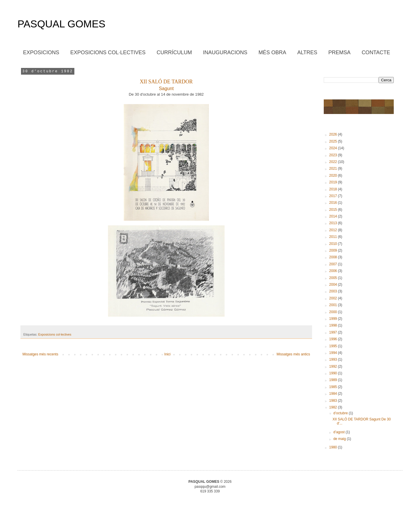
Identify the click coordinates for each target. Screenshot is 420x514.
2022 (333, 162)
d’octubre (341, 413)
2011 (333, 237)
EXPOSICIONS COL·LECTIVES (108, 52)
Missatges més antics (293, 354)
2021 (333, 168)
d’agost (339, 432)
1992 (333, 366)
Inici (167, 354)
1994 (333, 353)
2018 (333, 189)
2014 (333, 216)
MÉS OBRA (272, 52)
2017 (333, 196)
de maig (340, 439)
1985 (333, 387)
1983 (333, 401)
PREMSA (339, 52)
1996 (333, 339)
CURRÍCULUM (174, 52)
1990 (333, 373)
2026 (333, 134)
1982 (333, 407)
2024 (333, 148)
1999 (333, 319)
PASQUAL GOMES (61, 23)
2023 (333, 155)
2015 (333, 210)
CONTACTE (376, 52)
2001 (333, 305)
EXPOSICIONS (41, 52)
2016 (333, 203)
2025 (333, 141)
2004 (333, 285)
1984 (333, 394)
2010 (333, 244)
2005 (333, 278)
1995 (333, 346)
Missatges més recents (40, 354)
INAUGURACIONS (225, 52)
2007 (333, 264)
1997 (333, 332)
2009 (333, 250)
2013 (333, 223)
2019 (333, 182)
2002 (333, 298)
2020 (333, 175)
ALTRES (307, 52)
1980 (333, 447)
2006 (333, 271)
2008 (333, 257)
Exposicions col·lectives (54, 334)
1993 (333, 359)
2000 (333, 312)
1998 (333, 325)
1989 (333, 380)
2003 (333, 291)
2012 (333, 230)
